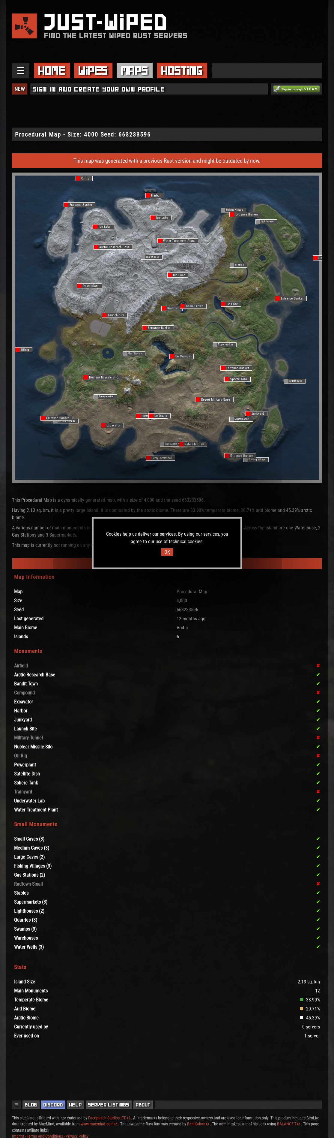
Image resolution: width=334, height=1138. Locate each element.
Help (75, 1104)
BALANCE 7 (288, 1123)
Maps (134, 70)
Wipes (93, 70)
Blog (31, 1104)
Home (51, 70)
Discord (53, 1104)
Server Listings (108, 1104)
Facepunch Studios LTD (109, 1117)
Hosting (182, 70)
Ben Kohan (198, 1123)
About (143, 1104)
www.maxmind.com (99, 1123)
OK (167, 552)
